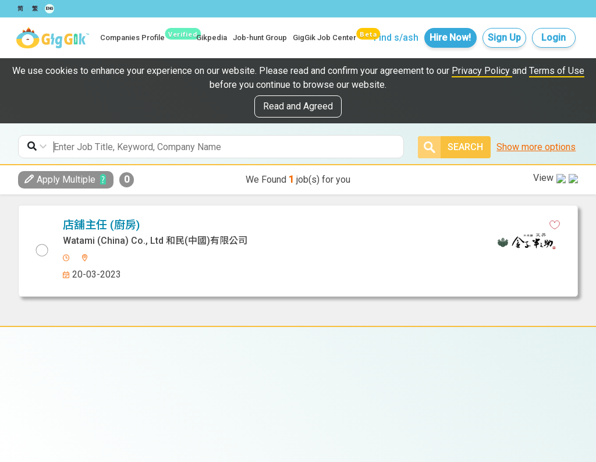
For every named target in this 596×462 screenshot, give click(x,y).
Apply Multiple (59, 179)
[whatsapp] (325, 225)
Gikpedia (211, 37)
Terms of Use (556, 70)
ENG (49, 8)
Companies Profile (132, 37)
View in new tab (537, 223)
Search (450, 147)
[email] (345, 225)
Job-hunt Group (260, 37)
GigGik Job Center (324, 37)
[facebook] (284, 225)
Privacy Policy (482, 70)
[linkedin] (305, 225)
